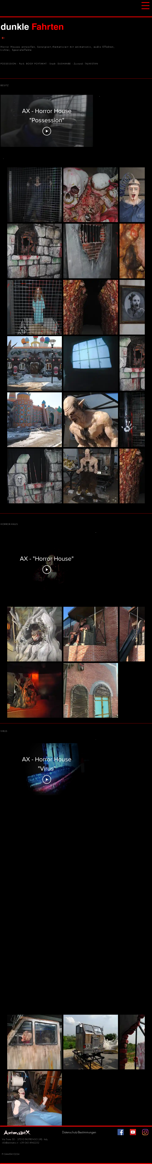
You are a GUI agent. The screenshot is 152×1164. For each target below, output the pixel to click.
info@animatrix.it (10, 1142)
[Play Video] (46, 131)
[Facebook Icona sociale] (121, 1132)
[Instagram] (145, 1132)
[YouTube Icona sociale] (133, 1132)
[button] (145, 5)
